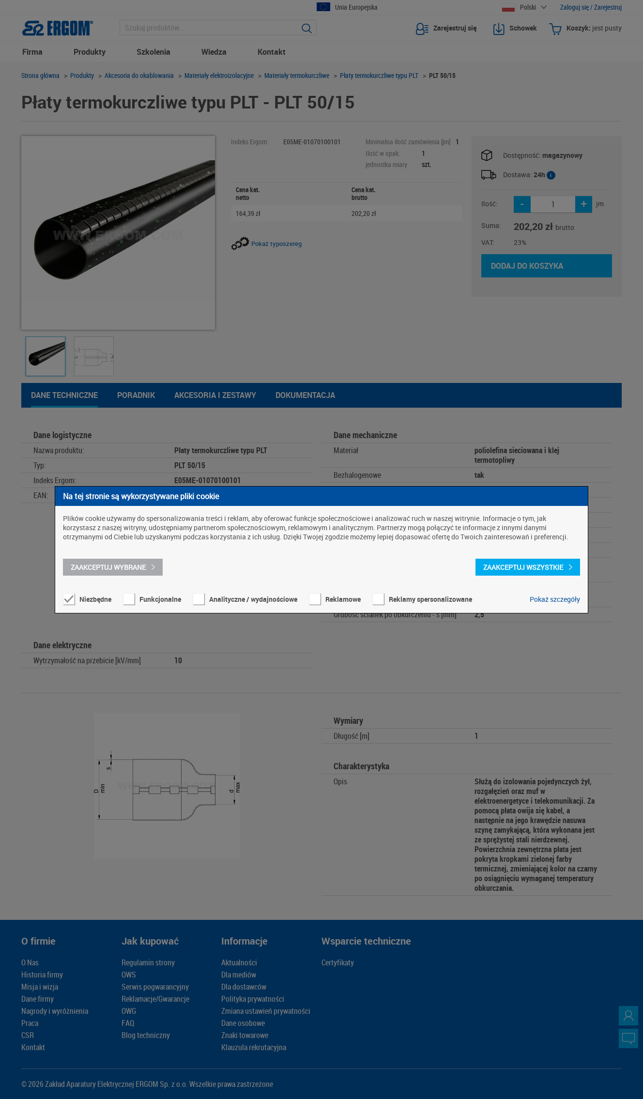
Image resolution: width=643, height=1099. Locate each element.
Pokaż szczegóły (555, 599)
